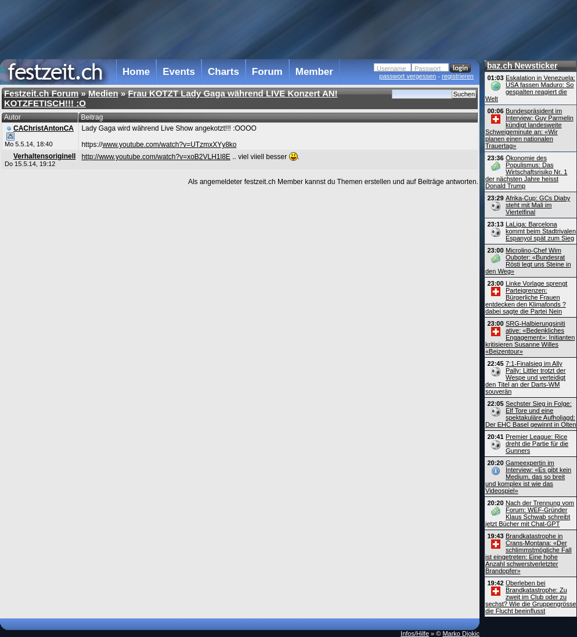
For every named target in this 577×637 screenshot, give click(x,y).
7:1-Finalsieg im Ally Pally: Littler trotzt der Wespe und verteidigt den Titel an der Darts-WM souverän (525, 377)
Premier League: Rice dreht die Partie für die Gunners (537, 443)
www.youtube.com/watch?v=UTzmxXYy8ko (169, 145)
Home (136, 71)
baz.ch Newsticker (522, 65)
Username (391, 68)
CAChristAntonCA (43, 128)
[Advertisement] (239, 28)
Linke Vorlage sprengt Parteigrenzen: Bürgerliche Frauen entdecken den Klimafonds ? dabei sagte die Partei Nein (526, 297)
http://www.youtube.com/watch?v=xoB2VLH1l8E (155, 157)
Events (179, 71)
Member (314, 71)
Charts (223, 71)
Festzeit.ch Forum (41, 93)
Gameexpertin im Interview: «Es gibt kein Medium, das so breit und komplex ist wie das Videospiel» (528, 476)
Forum (267, 71)
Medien (103, 93)
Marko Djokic (460, 633)
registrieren (458, 76)
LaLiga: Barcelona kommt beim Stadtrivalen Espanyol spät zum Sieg (541, 231)
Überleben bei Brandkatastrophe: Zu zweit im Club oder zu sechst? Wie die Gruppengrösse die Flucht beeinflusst (530, 597)
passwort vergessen (407, 76)
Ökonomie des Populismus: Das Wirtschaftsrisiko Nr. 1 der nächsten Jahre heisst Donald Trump (526, 171)
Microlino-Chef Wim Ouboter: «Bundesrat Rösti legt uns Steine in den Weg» (528, 261)
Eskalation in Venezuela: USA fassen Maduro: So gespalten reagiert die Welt (530, 88)
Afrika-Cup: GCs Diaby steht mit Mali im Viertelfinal (538, 205)
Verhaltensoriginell (44, 156)
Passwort (427, 68)
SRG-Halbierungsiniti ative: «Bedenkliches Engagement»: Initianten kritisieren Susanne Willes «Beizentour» (530, 337)
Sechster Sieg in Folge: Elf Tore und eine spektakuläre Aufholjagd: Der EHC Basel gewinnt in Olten (530, 414)
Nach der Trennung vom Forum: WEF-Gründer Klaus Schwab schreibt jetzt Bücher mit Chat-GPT (529, 513)
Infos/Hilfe (415, 633)
